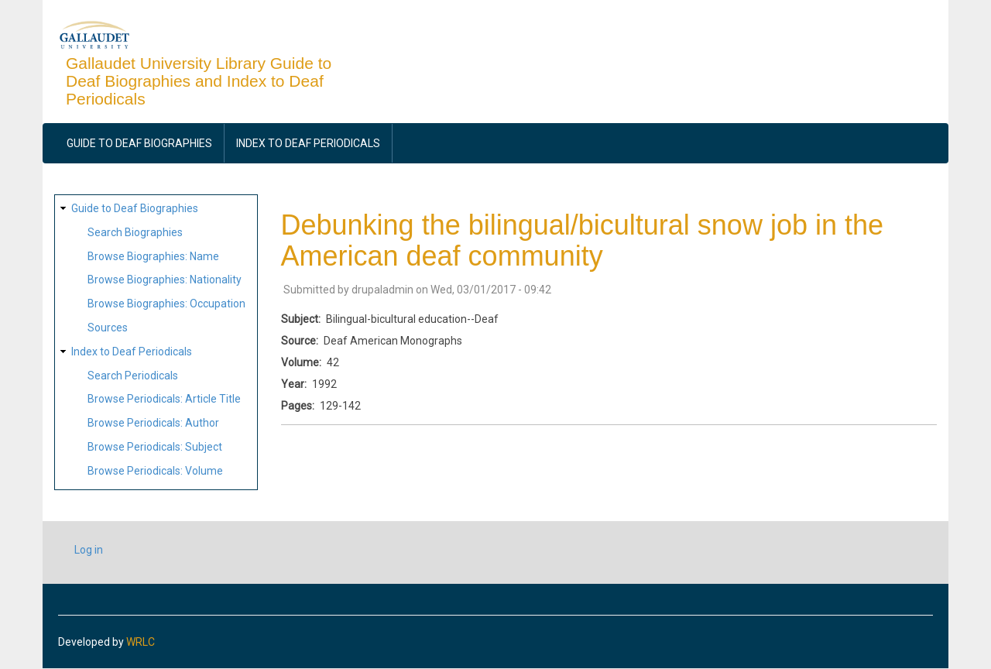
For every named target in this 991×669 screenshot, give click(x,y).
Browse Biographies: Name (153, 256)
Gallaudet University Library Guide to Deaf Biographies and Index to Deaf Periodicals (198, 81)
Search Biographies (135, 232)
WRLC (140, 642)
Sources (107, 327)
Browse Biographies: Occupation (166, 303)
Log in (88, 550)
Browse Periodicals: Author (153, 423)
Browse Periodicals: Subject (154, 447)
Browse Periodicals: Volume (155, 471)
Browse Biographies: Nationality (164, 279)
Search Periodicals (132, 375)
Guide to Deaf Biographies (139, 143)
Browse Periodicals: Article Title (164, 399)
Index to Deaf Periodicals (308, 143)
